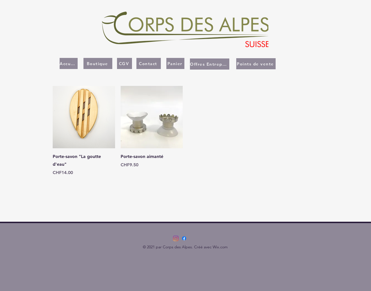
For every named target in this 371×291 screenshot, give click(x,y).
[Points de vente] (256, 63)
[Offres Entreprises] (209, 64)
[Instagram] (176, 238)
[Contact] (148, 63)
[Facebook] (184, 238)
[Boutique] (97, 63)
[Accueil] (69, 63)
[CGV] (124, 63)
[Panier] (175, 63)
